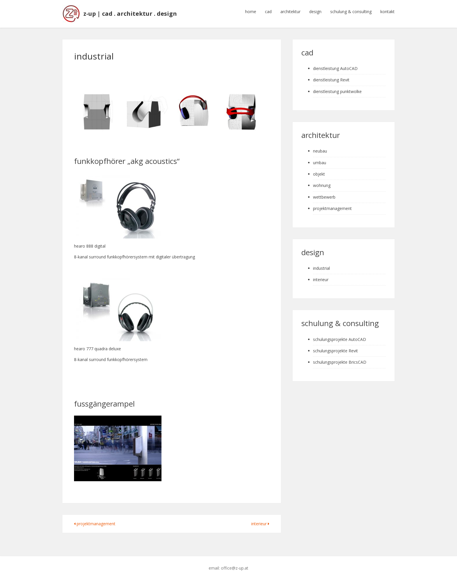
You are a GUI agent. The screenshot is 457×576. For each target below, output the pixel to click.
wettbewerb (324, 192)
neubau (320, 147)
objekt (319, 169)
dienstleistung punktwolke (337, 87)
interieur (260, 519)
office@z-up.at (234, 564)
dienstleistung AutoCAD (335, 64)
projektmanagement (94, 519)
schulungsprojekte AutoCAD (339, 335)
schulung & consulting (351, 11)
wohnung (322, 181)
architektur (290, 11)
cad (268, 11)
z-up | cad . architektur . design (132, 11)
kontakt (387, 11)
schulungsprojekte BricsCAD (339, 358)
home (250, 11)
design (315, 11)
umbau (319, 158)
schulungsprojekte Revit (335, 346)
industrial (321, 264)
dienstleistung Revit (331, 75)
